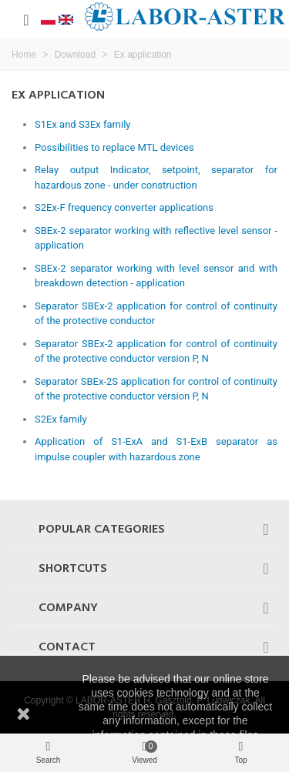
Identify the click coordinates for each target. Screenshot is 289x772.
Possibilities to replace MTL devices (114, 147)
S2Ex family (61, 419)
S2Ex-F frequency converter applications (124, 207)
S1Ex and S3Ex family (82, 124)
